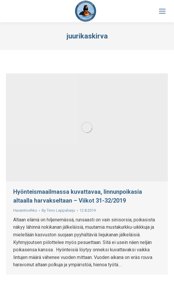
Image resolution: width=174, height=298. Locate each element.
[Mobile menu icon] (162, 11)
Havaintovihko (25, 210)
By (58, 210)
